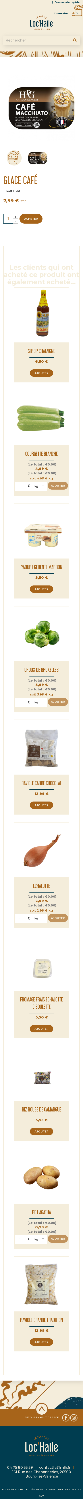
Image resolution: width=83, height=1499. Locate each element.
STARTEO (51, 1489)
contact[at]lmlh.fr (55, 1467)
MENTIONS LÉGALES (69, 1489)
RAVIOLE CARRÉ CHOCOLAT (41, 783)
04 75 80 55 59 (20, 1467)
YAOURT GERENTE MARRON (41, 567)
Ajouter (41, 373)
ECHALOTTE (41, 886)
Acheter (31, 218)
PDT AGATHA (41, 1212)
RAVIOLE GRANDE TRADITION (41, 1320)
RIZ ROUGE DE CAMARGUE (41, 1109)
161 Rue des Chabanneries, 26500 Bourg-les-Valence (41, 1474)
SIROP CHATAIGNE (41, 351)
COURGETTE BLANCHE (41, 453)
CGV (41, 1495)
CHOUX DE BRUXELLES (41, 670)
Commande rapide (67, 2)
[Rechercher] (41, 40)
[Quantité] (8, 219)
